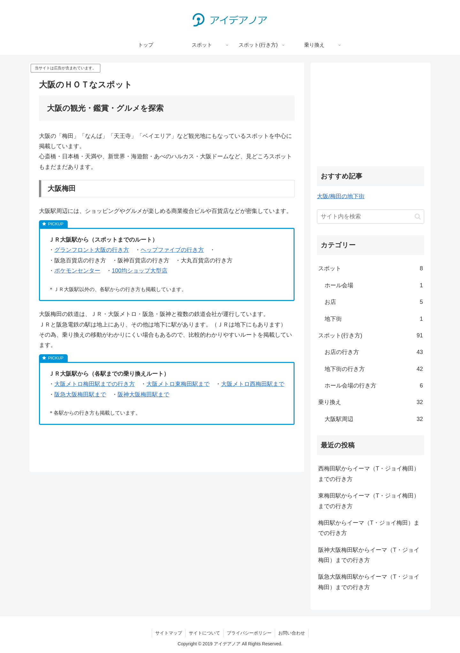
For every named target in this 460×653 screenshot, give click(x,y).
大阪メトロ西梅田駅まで (252, 384)
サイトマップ (168, 632)
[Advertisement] (370, 113)
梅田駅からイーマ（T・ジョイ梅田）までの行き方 (368, 528)
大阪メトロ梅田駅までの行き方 (94, 384)
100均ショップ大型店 (139, 270)
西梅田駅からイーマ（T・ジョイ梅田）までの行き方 (368, 473)
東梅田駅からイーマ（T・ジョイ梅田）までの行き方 (368, 500)
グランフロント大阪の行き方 (91, 250)
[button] (417, 216)
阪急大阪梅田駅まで (80, 394)
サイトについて (204, 632)
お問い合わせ (291, 632)
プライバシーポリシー (249, 632)
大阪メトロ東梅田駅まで (178, 384)
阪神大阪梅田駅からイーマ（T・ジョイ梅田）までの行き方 (368, 555)
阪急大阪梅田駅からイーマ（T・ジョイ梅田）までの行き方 (368, 582)
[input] (370, 216)
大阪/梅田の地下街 (340, 196)
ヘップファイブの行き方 (172, 250)
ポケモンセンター (77, 270)
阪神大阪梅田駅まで (143, 394)
